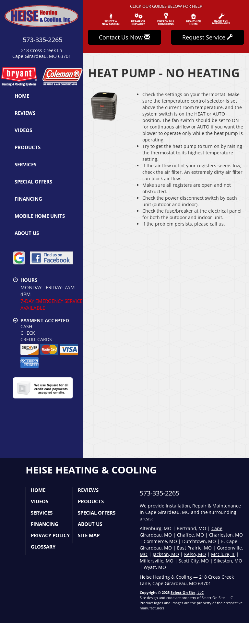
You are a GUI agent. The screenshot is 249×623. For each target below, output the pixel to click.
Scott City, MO (194, 561)
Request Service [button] (207, 37)
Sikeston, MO (228, 561)
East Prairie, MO (194, 548)
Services (25, 164)
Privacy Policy (50, 535)
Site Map (89, 535)
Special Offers (33, 181)
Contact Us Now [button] (124, 37)
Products (28, 147)
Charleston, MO (226, 535)
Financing (28, 198)
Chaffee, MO (190, 535)
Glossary (43, 546)
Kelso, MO (195, 554)
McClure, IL (223, 554)
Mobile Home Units (40, 216)
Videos (23, 130)
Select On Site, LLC (187, 592)
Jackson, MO (166, 554)
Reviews (25, 113)
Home (22, 96)
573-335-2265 (159, 493)
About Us (27, 233)
